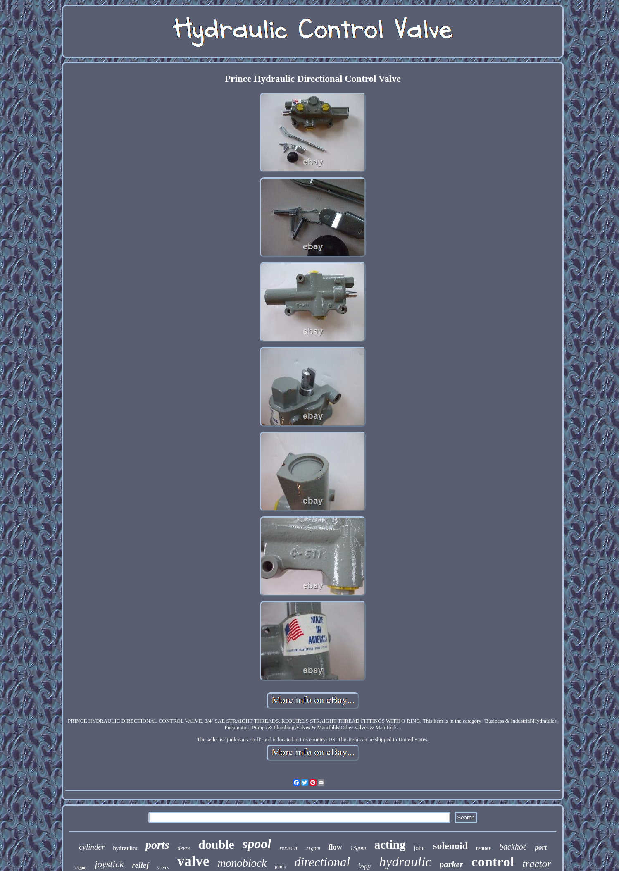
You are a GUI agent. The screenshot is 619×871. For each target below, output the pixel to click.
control (492, 861)
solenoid (450, 845)
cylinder (92, 846)
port (541, 847)
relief (140, 865)
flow (335, 847)
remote (483, 848)
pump (280, 866)
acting (390, 844)
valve (193, 861)
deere (183, 848)
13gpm (358, 848)
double (216, 844)
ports (157, 844)
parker (451, 864)
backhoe (513, 846)
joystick (109, 864)
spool (257, 843)
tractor (536, 863)
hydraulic (405, 861)
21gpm (312, 848)
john (419, 848)
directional (322, 862)
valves (163, 867)
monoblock (241, 863)
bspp (364, 865)
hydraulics (125, 848)
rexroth (288, 848)
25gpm (80, 867)
